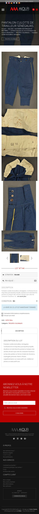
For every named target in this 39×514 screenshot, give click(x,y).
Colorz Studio (33, 509)
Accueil (4, 29)
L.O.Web (18, 511)
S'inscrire (19, 413)
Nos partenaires (8, 457)
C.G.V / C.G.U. (7, 455)
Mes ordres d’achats (9, 482)
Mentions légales (8, 453)
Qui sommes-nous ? (9, 451)
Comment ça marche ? (9, 465)
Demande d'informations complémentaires (16, 313)
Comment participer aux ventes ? (12, 467)
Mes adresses (7, 486)
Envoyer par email (9, 315)
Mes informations (8, 484)
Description (19, 331)
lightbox (5, 248)
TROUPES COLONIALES (23, 32)
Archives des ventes (9, 471)
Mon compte (6, 480)
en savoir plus (21, 296)
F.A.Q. (4, 469)
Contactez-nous (19, 496)
